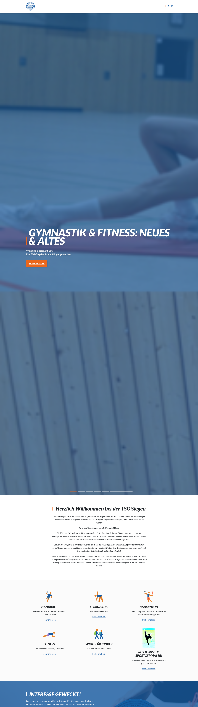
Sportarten (74, 6)
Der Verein (153, 6)
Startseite (58, 6)
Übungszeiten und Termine (99, 6)
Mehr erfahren (49, 619)
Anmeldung (124, 6)
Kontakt (139, 6)
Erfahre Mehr (36, 263)
